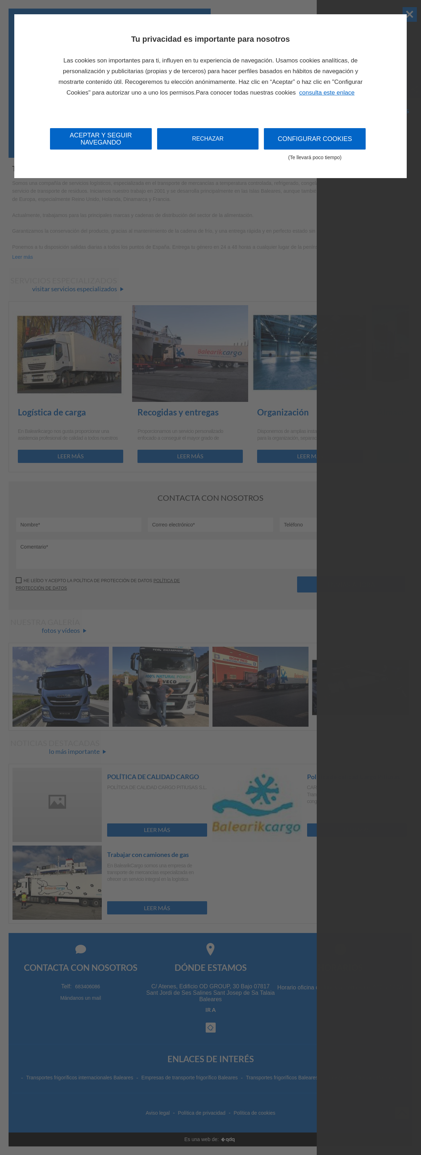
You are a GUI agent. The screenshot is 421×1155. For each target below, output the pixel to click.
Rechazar (208, 139)
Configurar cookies (315, 142)
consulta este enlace (327, 92)
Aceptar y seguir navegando (101, 139)
